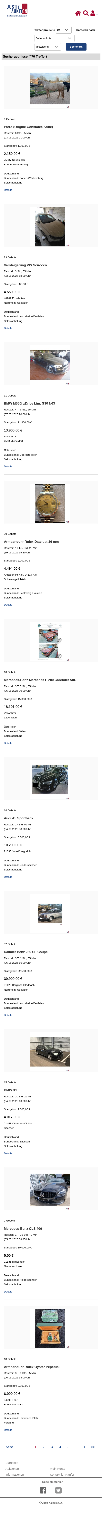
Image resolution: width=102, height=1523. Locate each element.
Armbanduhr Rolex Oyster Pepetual (32, 1367)
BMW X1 (10, 1090)
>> (93, 1447)
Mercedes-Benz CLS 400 (23, 1229)
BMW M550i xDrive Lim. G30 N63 (29, 403)
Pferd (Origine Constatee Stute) (28, 127)
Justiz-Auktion (51, 1503)
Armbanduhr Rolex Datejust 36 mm (31, 542)
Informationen (14, 1474)
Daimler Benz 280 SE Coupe (26, 952)
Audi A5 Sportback (18, 818)
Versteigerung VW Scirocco (25, 265)
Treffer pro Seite (45, 30)
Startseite (11, 1462)
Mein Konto (57, 1468)
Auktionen (12, 1468)
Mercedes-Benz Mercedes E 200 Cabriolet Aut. (40, 680)
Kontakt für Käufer (62, 1474)
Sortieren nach (85, 30)
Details (8, 189)
